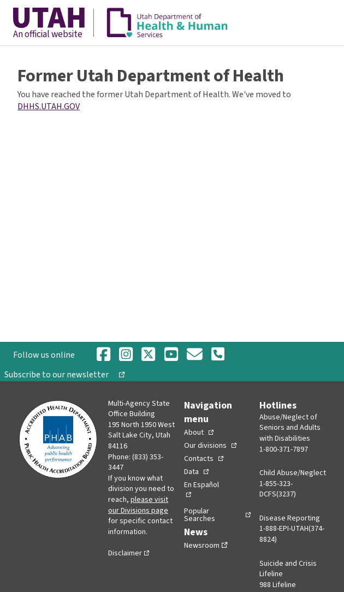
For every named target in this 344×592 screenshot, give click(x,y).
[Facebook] (103, 355)
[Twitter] (148, 355)
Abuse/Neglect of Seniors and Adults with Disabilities (290, 428)
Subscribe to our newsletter (60, 374)
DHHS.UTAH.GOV (48, 106)
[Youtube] (171, 355)
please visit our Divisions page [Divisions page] (138, 505)
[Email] (194, 355)
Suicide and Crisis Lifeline (288, 569)
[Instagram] (126, 355)
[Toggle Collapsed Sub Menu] (198, 432)
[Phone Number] (218, 355)
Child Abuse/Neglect (292, 472)
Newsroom (202, 545)
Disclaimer (125, 553)
